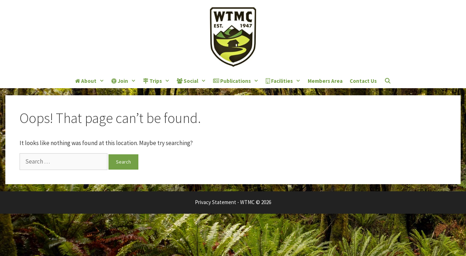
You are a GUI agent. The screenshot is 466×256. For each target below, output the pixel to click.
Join (125, 81)
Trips (158, 81)
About (91, 81)
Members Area (325, 81)
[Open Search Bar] (387, 81)
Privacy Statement (215, 202)
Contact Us (363, 81)
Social (193, 81)
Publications (237, 81)
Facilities (285, 81)
